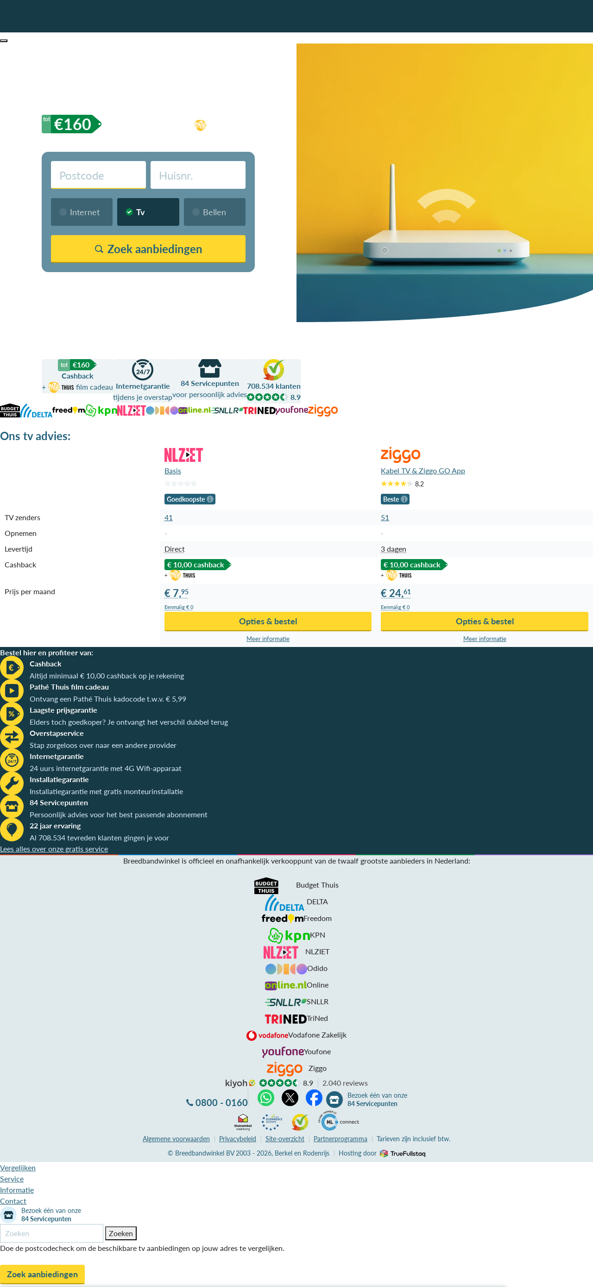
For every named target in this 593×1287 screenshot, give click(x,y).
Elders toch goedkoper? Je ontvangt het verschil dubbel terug (129, 721)
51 (385, 517)
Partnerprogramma (340, 1139)
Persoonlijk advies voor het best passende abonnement (119, 814)
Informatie (17, 1189)
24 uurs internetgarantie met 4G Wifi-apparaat (106, 768)
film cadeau (247, 123)
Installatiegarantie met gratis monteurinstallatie (106, 791)
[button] (3, 40)
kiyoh (240, 1084)
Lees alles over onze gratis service (54, 848)
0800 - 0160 (222, 1102)
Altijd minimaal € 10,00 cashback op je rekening (107, 675)
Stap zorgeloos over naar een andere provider (103, 744)
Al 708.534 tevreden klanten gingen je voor (99, 837)
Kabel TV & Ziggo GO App (423, 470)
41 (168, 517)
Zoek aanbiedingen (42, 1274)
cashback (138, 123)
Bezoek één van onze (377, 1099)
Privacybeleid (237, 1139)
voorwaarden (176, 1139)
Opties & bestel (268, 621)
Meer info (268, 638)
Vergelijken (18, 1167)
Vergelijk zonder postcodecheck (201, 283)
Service (12, 1178)
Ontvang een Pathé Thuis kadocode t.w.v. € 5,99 (108, 698)
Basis (172, 470)
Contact (13, 1200)
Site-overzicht (284, 1139)
